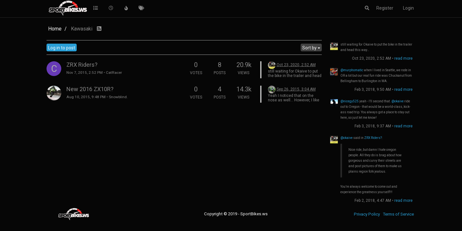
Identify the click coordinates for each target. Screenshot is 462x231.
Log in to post (61, 47)
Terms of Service (398, 214)
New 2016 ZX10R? (90, 89)
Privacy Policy (367, 214)
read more (403, 58)
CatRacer (114, 72)
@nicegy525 (349, 101)
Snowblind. (118, 97)
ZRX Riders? (82, 64)
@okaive (397, 101)
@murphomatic (351, 70)
